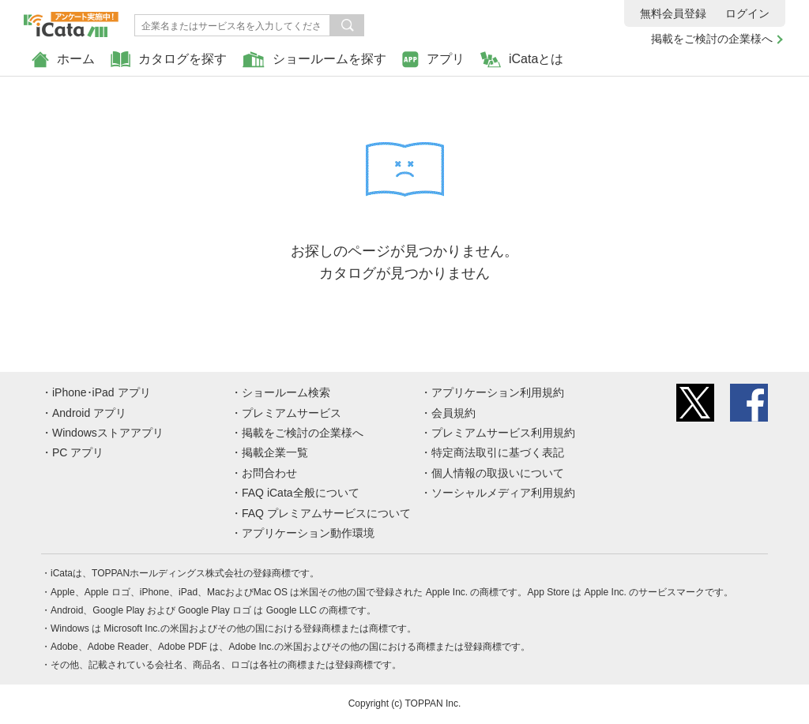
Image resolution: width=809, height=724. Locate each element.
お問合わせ (269, 473)
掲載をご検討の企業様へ (712, 38)
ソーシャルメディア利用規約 (503, 492)
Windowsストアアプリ (108, 432)
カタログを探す (169, 59)
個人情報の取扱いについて (497, 473)
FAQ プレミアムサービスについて (326, 513)
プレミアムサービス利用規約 (503, 432)
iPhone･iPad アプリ (101, 392)
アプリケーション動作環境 (308, 533)
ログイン (747, 13)
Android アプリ (89, 413)
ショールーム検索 (286, 392)
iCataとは (521, 59)
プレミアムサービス (291, 413)
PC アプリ (77, 452)
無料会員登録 (673, 13)
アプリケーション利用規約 (497, 392)
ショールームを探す (314, 59)
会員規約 (453, 413)
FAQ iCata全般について (300, 492)
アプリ (433, 59)
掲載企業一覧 (275, 452)
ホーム (63, 59)
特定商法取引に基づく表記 (497, 452)
